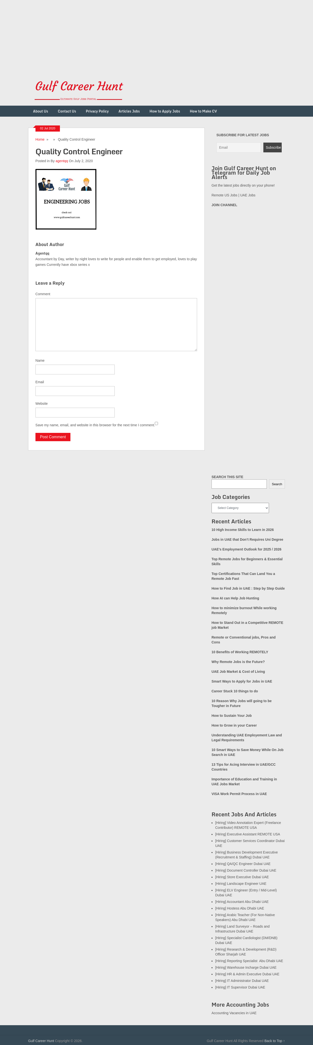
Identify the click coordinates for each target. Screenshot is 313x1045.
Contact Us (67, 111)
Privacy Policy (97, 111)
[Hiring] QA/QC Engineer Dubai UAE (242, 864)
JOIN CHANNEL (224, 205)
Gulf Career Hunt (41, 1041)
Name (40, 360)
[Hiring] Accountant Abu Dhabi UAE (242, 902)
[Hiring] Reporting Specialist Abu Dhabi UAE (249, 961)
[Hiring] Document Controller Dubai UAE (245, 870)
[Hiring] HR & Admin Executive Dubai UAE (247, 974)
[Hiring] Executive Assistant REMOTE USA (247, 834)
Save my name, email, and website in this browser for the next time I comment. (95, 425)
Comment (42, 294)
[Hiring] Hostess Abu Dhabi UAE (239, 908)
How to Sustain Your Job (232, 716)
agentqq (62, 161)
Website (41, 403)
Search (277, 484)
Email (39, 382)
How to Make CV (203, 111)
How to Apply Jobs (165, 111)
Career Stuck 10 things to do (235, 691)
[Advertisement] (146, 34)
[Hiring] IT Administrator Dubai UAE (242, 981)
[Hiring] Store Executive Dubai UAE (242, 877)
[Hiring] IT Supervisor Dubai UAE (240, 987)
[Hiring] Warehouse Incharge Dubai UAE (246, 967)
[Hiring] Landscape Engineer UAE (240, 884)
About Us (40, 111)
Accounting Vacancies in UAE (234, 1013)
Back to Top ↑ (274, 1041)
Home (40, 139)
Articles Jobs (129, 111)
